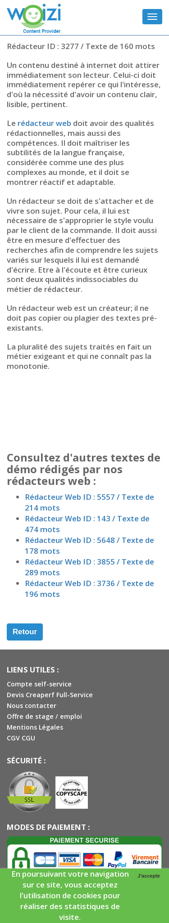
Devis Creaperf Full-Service (50, 694)
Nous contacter (31, 705)
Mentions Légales (35, 727)
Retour (25, 631)
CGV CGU (21, 738)
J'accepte (148, 875)
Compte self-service (39, 684)
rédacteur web (44, 123)
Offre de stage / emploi (44, 716)
